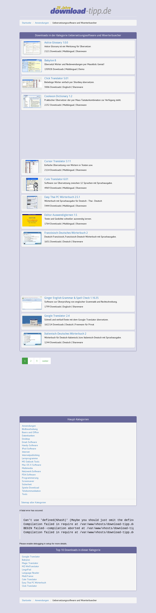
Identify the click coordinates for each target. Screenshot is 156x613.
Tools (24, 494)
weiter (45, 360)
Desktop (26, 438)
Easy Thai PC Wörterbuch (34, 582)
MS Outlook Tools (30, 461)
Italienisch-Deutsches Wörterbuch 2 (65, 333)
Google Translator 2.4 (56, 315)
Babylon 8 (50, 60)
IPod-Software (29, 448)
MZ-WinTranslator (30, 566)
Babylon (26, 559)
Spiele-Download (30, 487)
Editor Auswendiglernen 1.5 (60, 214)
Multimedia (27, 468)
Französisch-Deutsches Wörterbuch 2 (66, 232)
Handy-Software (30, 445)
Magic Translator (30, 563)
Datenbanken (28, 435)
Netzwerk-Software (31, 471)
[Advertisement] (78, 134)
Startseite (26, 22)
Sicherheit (27, 484)
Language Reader (30, 572)
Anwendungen (42, 22)
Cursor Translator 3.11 (57, 161)
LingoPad (26, 569)
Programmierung (30, 477)
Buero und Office (30, 432)
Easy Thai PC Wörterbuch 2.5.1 (62, 197)
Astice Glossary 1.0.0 (56, 42)
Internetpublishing (31, 455)
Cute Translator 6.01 (56, 179)
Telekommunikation (31, 490)
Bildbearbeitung (30, 429)
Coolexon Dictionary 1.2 (58, 96)
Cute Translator (29, 579)
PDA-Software (29, 474)
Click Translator (29, 585)
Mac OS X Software (31, 464)
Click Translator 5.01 (56, 78)
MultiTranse (27, 576)
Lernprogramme (30, 458)
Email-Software (29, 442)
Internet (26, 451)
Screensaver (28, 481)
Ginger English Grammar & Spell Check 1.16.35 (71, 297)
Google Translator (31, 556)
